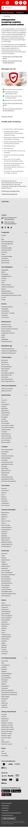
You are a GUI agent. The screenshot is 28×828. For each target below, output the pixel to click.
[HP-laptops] (4, 454)
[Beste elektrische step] (6, 375)
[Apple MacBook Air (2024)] (7, 464)
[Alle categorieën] (2, 3)
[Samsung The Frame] (6, 436)
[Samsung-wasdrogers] (6, 589)
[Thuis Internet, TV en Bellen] (7, 313)
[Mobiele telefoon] (5, 512)
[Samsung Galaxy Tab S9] (7, 462)
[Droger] (3, 555)
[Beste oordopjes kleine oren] (7, 381)
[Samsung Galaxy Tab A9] (7, 477)
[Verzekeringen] (4, 309)
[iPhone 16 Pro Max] (5, 525)
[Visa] (4, 780)
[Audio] (2, 239)
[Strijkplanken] (4, 564)
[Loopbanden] (4, 705)
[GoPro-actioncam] (5, 505)
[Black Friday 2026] (5, 260)
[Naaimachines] (4, 568)
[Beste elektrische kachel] (7, 379)
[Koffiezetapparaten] (6, 611)
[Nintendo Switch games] (6, 731)
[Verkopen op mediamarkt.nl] (7, 287)
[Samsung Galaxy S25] (6, 529)
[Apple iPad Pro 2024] (6, 470)
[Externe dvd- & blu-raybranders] (8, 481)
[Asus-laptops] (4, 460)
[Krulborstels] (4, 669)
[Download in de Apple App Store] (8, 353)
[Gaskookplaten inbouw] (6, 591)
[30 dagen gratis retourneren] (8, 333)
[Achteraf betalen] (4, 783)
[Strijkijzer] (3, 562)
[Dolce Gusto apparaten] (6, 615)
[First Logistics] (4, 768)
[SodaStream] (4, 653)
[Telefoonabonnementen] (7, 307)
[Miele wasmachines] (5, 581)
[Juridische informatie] (6, 285)
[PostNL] (4, 764)
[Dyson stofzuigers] (5, 570)
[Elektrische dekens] (5, 566)
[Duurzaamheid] (4, 274)
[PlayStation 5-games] (6, 735)
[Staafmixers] (4, 641)
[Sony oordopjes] (5, 415)
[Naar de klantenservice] (6, 341)
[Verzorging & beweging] (6, 256)
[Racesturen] (4, 716)
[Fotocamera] (4, 488)
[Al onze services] (5, 317)
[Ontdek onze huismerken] (7, 388)
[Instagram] (5, 227)
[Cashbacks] (3, 278)
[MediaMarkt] (8, 3)
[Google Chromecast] (6, 429)
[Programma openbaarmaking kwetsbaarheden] (11, 812)
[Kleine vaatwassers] (5, 596)
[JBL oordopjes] (4, 417)
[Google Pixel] (4, 531)
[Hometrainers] (4, 707)
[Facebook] (2, 227)
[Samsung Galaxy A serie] (7, 544)
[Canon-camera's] (5, 490)
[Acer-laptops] (4, 475)
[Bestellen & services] (6, 324)
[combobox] (15, 8)
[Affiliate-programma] (6, 291)
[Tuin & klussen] (4, 258)
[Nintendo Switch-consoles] (7, 727)
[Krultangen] (4, 667)
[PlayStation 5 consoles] (6, 733)
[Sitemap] (3, 299)
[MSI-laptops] (4, 466)
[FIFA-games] (4, 714)
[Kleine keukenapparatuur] (7, 241)
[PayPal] (10, 776)
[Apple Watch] (4, 536)
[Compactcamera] (5, 503)
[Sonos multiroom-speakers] (7, 427)
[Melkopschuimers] (5, 624)
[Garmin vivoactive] (5, 540)
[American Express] (17, 780)
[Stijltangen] (3, 671)
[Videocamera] (4, 501)
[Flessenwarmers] (5, 686)
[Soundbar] (3, 419)
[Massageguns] (4, 680)
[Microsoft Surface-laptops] (7, 456)
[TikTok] (11, 227)
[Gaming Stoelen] (5, 719)
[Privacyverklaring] (5, 810)
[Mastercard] (10, 780)
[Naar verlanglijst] (20, 3)
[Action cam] (3, 492)
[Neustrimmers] (4, 699)
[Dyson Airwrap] (4, 661)
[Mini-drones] (4, 499)
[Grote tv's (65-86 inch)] (6, 438)
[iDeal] (4, 776)
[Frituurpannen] (4, 607)
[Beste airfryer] (4, 371)
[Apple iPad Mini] (4, 468)
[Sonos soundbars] (5, 423)
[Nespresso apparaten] (6, 618)
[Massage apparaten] (6, 678)
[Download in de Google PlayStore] (9, 351)
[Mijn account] (16, 3)
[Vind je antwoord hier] (9, 219)
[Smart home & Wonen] (6, 250)
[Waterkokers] (4, 626)
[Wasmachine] (4, 553)
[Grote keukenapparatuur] (7, 244)
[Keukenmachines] (5, 639)
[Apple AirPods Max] (5, 413)
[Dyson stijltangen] (5, 675)
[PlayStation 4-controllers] (7, 725)
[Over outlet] (4, 753)
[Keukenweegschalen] (6, 637)
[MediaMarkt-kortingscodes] (7, 293)
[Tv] (2, 237)
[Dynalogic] (17, 764)
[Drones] (3, 495)
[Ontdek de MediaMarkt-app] (7, 349)
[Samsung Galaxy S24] (6, 546)
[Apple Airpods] (4, 408)
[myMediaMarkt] (4, 270)
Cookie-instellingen (8, 818)
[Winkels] (3, 272)
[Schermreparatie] (5, 311)
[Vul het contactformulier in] (10, 223)
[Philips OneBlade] (5, 696)
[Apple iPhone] (4, 517)
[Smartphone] (4, 514)
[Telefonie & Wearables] (6, 248)
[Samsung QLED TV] (5, 404)
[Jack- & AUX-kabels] (5, 440)
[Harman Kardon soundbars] (7, 425)
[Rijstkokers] (4, 647)
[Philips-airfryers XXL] (6, 605)
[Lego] (2, 740)
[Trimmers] (3, 701)
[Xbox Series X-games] (6, 737)
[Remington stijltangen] (6, 673)
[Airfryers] (3, 603)
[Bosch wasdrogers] (5, 585)
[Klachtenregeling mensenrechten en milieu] (11, 295)
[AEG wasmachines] (5, 577)
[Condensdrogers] (5, 587)
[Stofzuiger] (3, 558)
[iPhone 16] (3, 523)
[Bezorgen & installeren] (6, 326)
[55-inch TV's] (4, 400)
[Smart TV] (3, 402)
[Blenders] (3, 643)
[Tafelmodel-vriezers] (6, 634)
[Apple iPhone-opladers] (6, 542)
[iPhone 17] (3, 519)
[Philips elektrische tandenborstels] (9, 694)
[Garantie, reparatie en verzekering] (9, 329)
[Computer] (3, 235)
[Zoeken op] (3, 8)
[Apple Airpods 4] (5, 410)
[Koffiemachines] (5, 609)
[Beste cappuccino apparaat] (7, 373)
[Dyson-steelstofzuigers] (6, 572)
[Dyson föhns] (4, 682)
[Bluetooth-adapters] (6, 442)
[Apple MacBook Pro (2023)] (7, 479)
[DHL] (10, 764)
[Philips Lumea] (4, 703)
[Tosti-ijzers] (4, 649)
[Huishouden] (4, 246)
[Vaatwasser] (4, 628)
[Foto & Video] (4, 252)
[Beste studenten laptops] (7, 449)
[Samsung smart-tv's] (6, 434)
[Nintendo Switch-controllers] (7, 729)
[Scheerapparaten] (5, 665)
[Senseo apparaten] (5, 620)
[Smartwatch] (4, 533)
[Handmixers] (4, 645)
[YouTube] (8, 227)
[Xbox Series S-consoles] (6, 744)
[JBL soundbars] (4, 421)
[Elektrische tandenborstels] (7, 690)
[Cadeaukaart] (4, 315)
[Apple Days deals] (5, 262)
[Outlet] (2, 282)
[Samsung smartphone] (6, 527)
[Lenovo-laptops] (5, 451)
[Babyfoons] (3, 684)
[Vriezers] (3, 632)
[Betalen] (3, 335)
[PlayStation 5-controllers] (7, 723)
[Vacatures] (3, 289)
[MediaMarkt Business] (6, 276)
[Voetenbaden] (4, 688)
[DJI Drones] (3, 497)
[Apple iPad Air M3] (5, 473)
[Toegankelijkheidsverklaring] (7, 815)
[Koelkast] (3, 630)
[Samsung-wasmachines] (6, 583)
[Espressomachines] (5, 613)
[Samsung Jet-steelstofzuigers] (8, 574)
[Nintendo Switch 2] (5, 742)
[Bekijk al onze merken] (6, 391)
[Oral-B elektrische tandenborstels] (9, 692)
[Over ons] (3, 280)
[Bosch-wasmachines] (6, 579)
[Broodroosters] (4, 651)
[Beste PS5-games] (5, 368)
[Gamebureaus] (4, 721)
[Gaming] (3, 254)
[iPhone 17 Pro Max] (5, 521)
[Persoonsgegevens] (5, 805)
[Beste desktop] (4, 377)
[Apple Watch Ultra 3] (5, 538)
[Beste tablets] (4, 362)
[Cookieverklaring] (5, 808)
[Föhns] (2, 663)
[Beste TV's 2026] (5, 364)
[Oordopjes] (3, 406)
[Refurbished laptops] (6, 458)
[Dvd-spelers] (4, 432)
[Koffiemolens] (4, 622)
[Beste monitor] (4, 360)
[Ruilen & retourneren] (6, 331)
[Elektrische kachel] (5, 560)
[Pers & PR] (3, 297)
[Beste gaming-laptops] (6, 366)
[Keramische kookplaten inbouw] (8, 593)
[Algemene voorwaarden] (6, 803)
